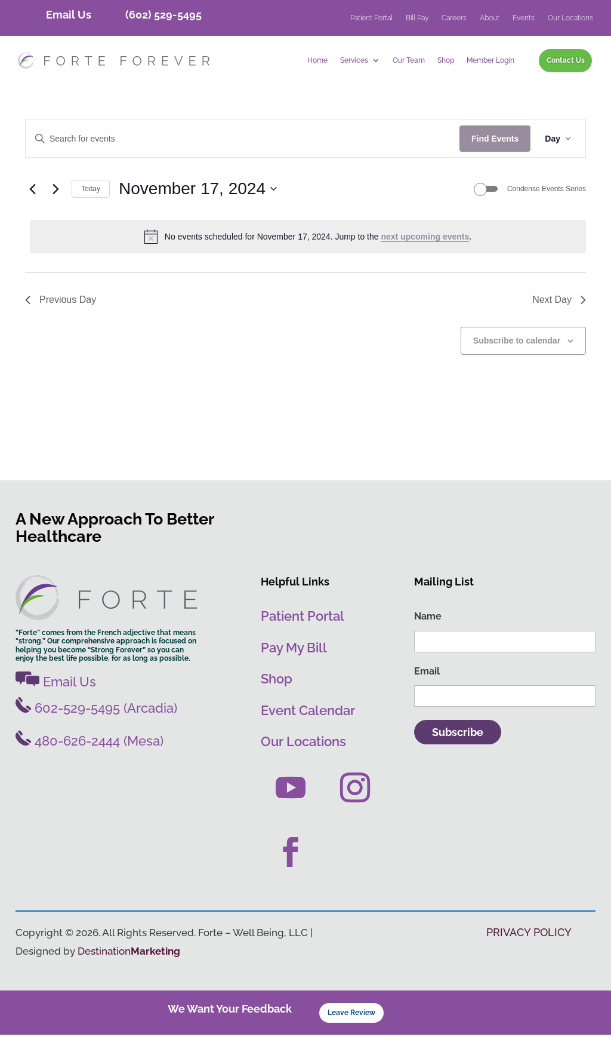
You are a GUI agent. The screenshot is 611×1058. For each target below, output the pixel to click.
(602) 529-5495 (163, 14)
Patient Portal (371, 18)
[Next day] (55, 212)
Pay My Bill (294, 671)
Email (427, 694)
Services (354, 60)
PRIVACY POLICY (529, 955)
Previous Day (60, 323)
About (489, 18)
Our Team (409, 60)
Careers (454, 18)
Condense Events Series (546, 212)
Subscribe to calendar (516, 364)
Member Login (490, 60)
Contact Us (566, 60)
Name (428, 639)
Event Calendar (308, 733)
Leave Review (351, 1035)
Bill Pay (417, 18)
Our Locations (570, 18)
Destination (129, 974)
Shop (445, 60)
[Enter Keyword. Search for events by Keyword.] (242, 162)
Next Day (559, 323)
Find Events (495, 162)
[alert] (308, 260)
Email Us (68, 14)
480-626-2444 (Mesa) (89, 764)
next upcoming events (425, 260)
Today (90, 212)
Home (317, 60)
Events (524, 18)
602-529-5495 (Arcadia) (96, 731)
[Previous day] (32, 212)
